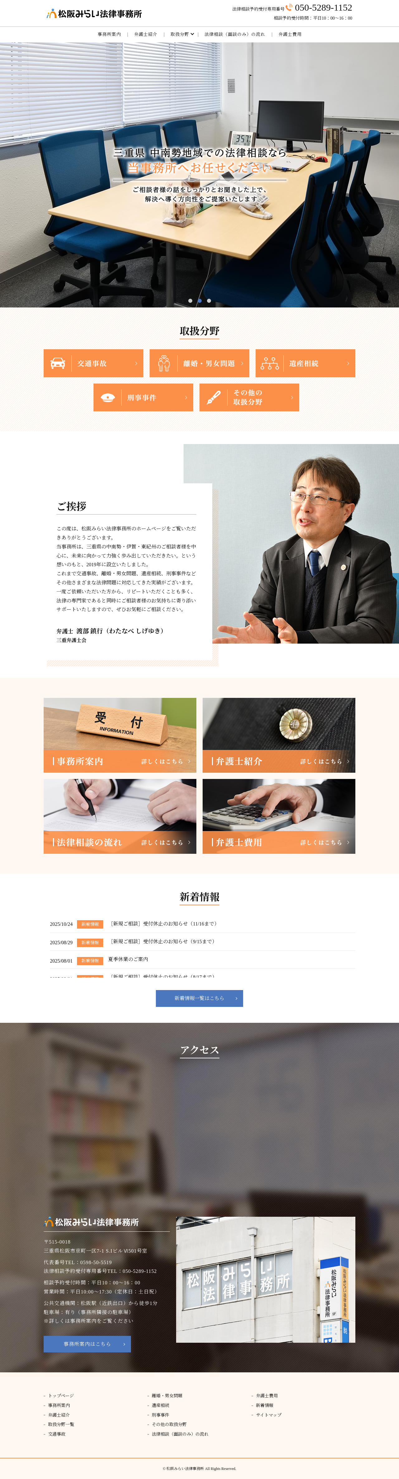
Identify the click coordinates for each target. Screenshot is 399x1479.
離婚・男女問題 (167, 1396)
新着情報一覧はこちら (199, 998)
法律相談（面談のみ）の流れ (234, 34)
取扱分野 (180, 34)
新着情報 (264, 1405)
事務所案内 (109, 34)
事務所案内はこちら (87, 1344)
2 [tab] (200, 301)
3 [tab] (209, 301)
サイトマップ (268, 1415)
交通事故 (56, 1434)
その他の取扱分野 (169, 1424)
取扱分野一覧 (61, 1424)
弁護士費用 (290, 34)
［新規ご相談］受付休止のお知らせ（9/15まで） (162, 941)
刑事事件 (160, 1415)
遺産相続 (160, 1405)
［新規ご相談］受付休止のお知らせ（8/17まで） (162, 977)
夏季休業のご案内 (128, 959)
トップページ (61, 1396)
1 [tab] (190, 301)
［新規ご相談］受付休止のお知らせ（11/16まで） (163, 923)
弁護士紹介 (145, 34)
